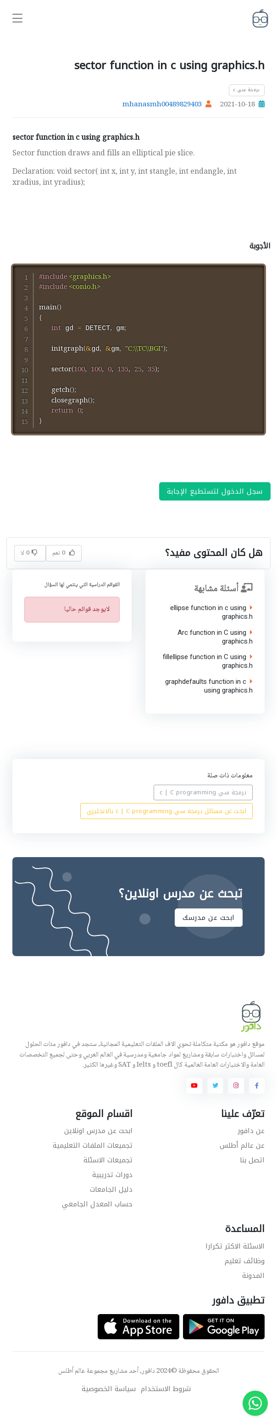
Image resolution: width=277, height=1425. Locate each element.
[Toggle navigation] (17, 18)
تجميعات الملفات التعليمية (93, 1160)
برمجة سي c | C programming (203, 808)
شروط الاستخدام (166, 1404)
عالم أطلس (71, 1386)
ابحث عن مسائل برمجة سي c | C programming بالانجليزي (167, 826)
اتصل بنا (252, 1175)
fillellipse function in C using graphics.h (208, 677)
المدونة (253, 1290)
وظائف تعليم (245, 1276)
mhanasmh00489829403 (162, 105)
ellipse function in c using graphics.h (211, 628)
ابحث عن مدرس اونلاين (98, 1145)
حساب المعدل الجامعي (97, 1219)
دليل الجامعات (111, 1204)
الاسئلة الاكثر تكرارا (235, 1261)
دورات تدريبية (112, 1189)
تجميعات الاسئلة (108, 1175)
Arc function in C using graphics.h (215, 652)
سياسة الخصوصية (109, 1404)
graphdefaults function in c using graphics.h (209, 701)
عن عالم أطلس (242, 1160)
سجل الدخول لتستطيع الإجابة (215, 506)
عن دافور (251, 1145)
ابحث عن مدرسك (209, 932)
